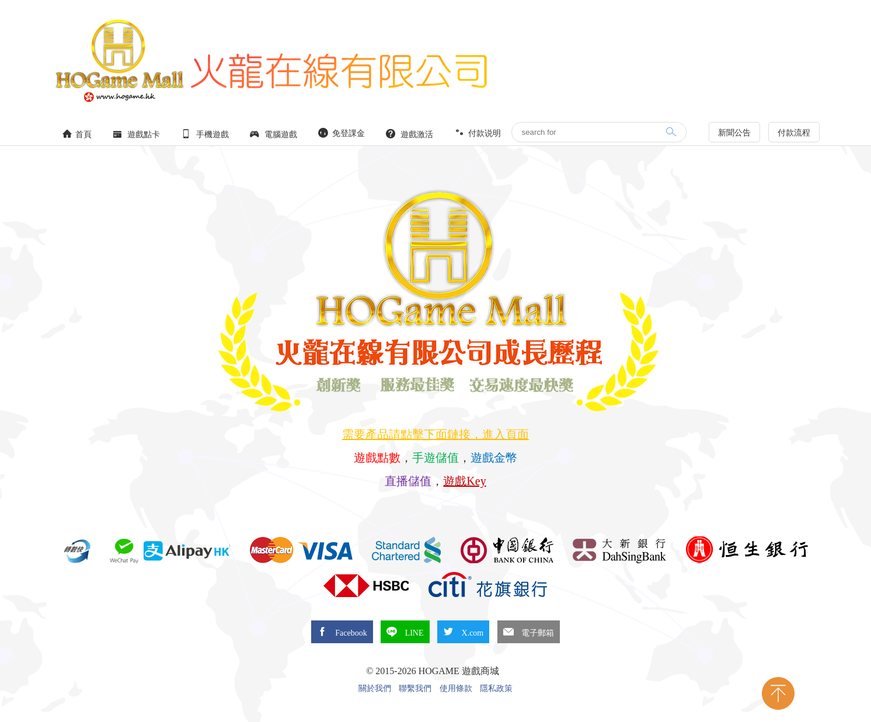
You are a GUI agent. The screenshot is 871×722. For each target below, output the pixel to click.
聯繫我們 (415, 689)
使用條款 (456, 689)
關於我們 (374, 689)
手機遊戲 (205, 134)
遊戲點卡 (137, 134)
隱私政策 (496, 689)
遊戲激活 (410, 134)
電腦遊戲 (274, 134)
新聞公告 (734, 132)
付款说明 (477, 133)
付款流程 (794, 132)
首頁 (77, 134)
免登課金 (341, 133)
